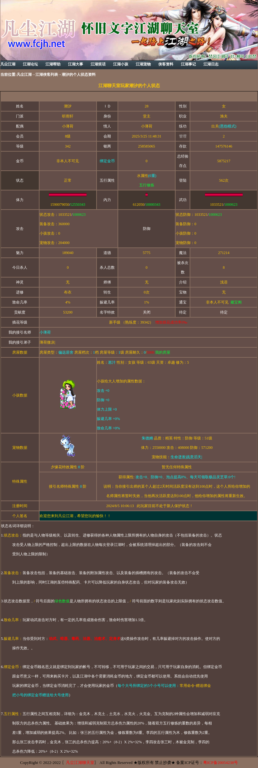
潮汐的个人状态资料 (79, 74)
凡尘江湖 (24, 74)
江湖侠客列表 (46, 74)
